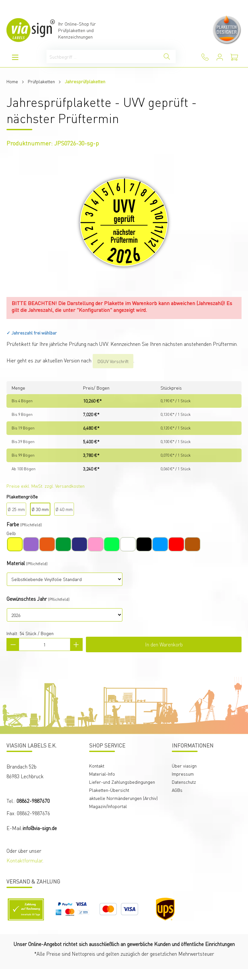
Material (15, 563)
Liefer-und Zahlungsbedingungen (122, 782)
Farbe (12, 524)
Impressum (183, 774)
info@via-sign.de (40, 828)
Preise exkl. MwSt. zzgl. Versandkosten (45, 486)
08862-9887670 (33, 800)
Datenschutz (184, 782)
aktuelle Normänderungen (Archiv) (123, 798)
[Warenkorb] (234, 57)
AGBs (177, 790)
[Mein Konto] (219, 57)
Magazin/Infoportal (108, 806)
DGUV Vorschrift (113, 361)
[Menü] (15, 57)
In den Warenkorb (164, 644)
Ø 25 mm (16, 509)
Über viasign (184, 766)
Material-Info (102, 774)
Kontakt (96, 766)
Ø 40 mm (64, 509)
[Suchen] (167, 56)
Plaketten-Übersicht (109, 790)
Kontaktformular (24, 860)
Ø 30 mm (40, 509)
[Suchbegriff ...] (102, 56)
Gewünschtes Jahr (26, 599)
